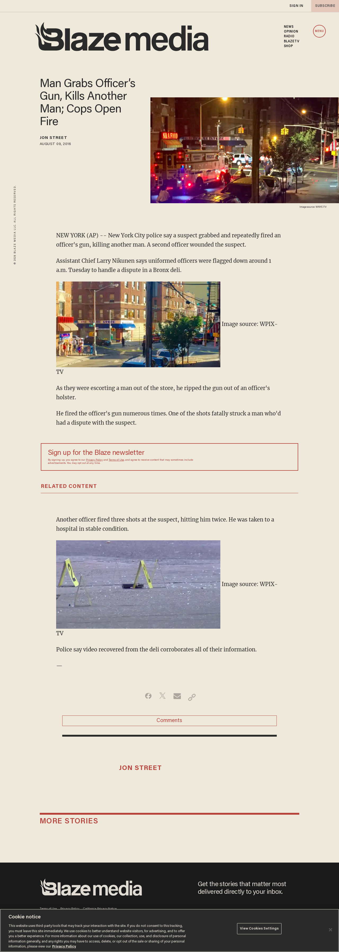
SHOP (288, 46)
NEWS (288, 27)
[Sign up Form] (254, 457)
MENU (319, 31)
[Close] (330, 930)
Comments (169, 723)
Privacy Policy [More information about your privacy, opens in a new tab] (64, 946)
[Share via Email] (177, 697)
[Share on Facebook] (144, 697)
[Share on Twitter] (161, 697)
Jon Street (57, 139)
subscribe (324, 6)
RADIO (289, 36)
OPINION (291, 31)
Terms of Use (116, 460)
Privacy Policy (94, 460)
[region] (169, 930)
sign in (296, 6)
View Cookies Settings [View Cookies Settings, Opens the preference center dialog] (259, 930)
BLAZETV (292, 41)
